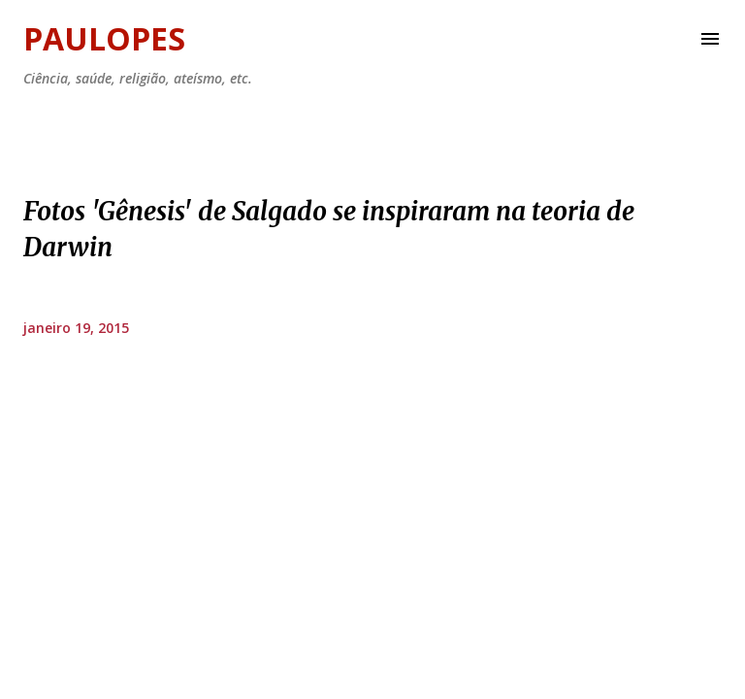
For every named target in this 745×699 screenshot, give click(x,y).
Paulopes (104, 38)
